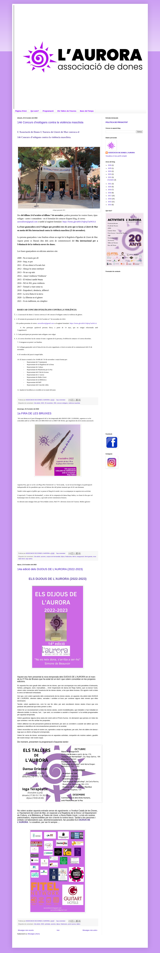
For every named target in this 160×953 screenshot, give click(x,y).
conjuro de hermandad (53, 556)
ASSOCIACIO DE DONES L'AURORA (121, 153)
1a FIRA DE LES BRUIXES (34, 413)
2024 (110, 171)
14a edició (37, 403)
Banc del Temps (87, 111)
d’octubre (110, 180)
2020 (110, 187)
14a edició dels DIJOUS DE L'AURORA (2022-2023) (50, 569)
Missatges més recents (26, 930)
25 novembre (49, 403)
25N (55, 403)
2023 (110, 174)
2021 (110, 184)
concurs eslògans (62, 403)
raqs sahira (28, 558)
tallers (78, 924)
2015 (110, 202)
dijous (63, 556)
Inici (58, 930)
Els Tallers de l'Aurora (66, 111)
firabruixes (68, 556)
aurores (43, 556)
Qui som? (35, 111)
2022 (42, 403)
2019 (110, 190)
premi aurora (72, 924)
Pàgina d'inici (21, 111)
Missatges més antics (90, 930)
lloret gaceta (88, 556)
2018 (110, 193)
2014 (110, 205)
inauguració (80, 556)
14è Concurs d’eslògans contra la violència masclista (50, 122)
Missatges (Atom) (34, 934)
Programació (48, 111)
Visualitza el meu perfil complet (116, 156)
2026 (110, 165)
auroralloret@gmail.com (27, 222)
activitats (47, 924)
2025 (110, 168)
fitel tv (74, 556)
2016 (110, 199)
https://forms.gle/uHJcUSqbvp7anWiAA (79, 222)
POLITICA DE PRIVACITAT (117, 122)
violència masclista (74, 403)
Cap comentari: (61, 400)
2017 (110, 196)
